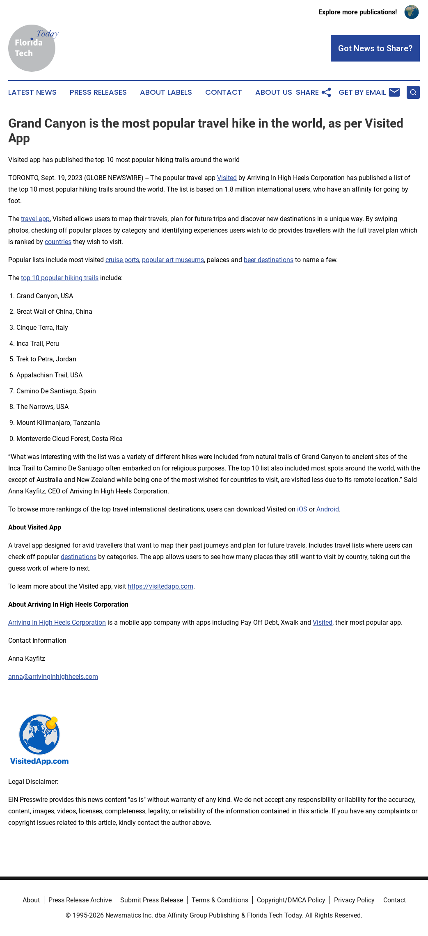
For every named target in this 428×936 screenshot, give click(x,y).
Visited (227, 178)
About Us (273, 92)
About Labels (166, 92)
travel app (35, 219)
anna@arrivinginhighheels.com (53, 676)
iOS (302, 509)
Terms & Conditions (220, 900)
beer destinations (268, 260)
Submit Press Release (151, 900)
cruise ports (122, 260)
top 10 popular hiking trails (59, 278)
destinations (78, 557)
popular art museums (173, 260)
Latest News (32, 92)
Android (327, 509)
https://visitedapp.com (160, 586)
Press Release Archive (80, 900)
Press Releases (98, 92)
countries (58, 242)
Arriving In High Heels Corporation (57, 622)
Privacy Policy (354, 900)
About (31, 900)
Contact (223, 92)
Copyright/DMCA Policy (291, 900)
